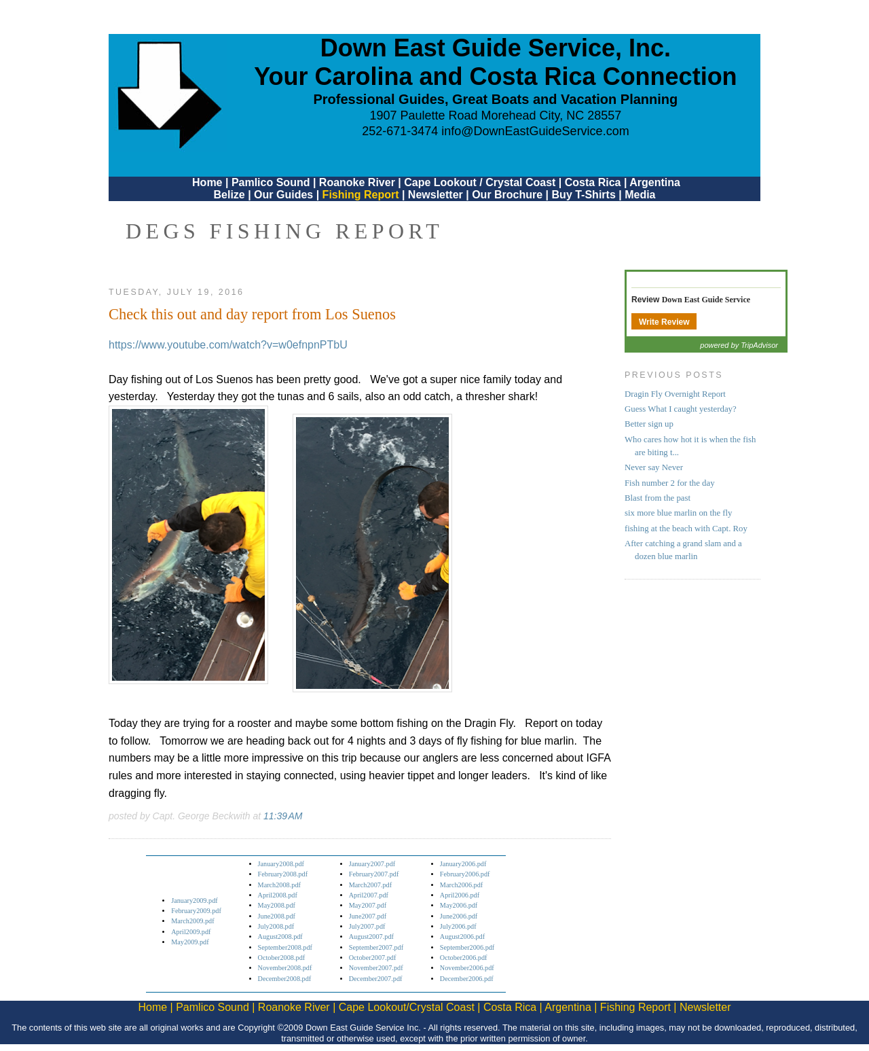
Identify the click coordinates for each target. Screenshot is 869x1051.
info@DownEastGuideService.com (535, 131)
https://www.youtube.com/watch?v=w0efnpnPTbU (228, 345)
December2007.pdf (376, 978)
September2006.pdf (467, 947)
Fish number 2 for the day (670, 483)
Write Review (664, 322)
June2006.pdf (458, 916)
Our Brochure (507, 194)
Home (207, 182)
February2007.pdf (374, 874)
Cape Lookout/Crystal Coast (407, 1007)
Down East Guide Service (706, 299)
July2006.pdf (458, 926)
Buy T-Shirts (584, 194)
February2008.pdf (283, 874)
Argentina (654, 182)
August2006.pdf (462, 936)
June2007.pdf (367, 916)
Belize (228, 194)
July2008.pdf (276, 926)
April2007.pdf (368, 895)
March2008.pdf (279, 885)
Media (640, 194)
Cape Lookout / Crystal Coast (479, 182)
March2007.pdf (370, 885)
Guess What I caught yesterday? (681, 409)
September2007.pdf (376, 947)
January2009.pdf (194, 900)
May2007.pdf (367, 905)
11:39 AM (282, 815)
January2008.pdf (281, 864)
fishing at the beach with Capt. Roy (686, 528)
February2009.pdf (196, 910)
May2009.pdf (189, 942)
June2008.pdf (276, 916)
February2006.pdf (465, 874)
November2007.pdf (376, 968)
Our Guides (283, 194)
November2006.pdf (467, 968)
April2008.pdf (277, 895)
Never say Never (654, 467)
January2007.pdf (372, 864)
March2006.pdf (461, 885)
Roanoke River (357, 182)
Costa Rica (593, 182)
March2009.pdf (192, 921)
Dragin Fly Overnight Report (675, 394)
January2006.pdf (463, 864)
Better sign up (649, 424)
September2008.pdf (285, 947)
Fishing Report (362, 194)
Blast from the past (657, 498)
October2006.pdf (463, 957)
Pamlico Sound (271, 182)
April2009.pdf (190, 932)
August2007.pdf (371, 936)
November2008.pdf (285, 968)
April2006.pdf (459, 895)
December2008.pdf (285, 978)
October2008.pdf (282, 957)
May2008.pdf (276, 905)
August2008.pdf (280, 936)
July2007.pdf (367, 926)
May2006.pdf (458, 905)
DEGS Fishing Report (284, 231)
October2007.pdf (372, 957)
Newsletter (435, 194)
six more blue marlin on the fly (679, 513)
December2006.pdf (467, 978)
